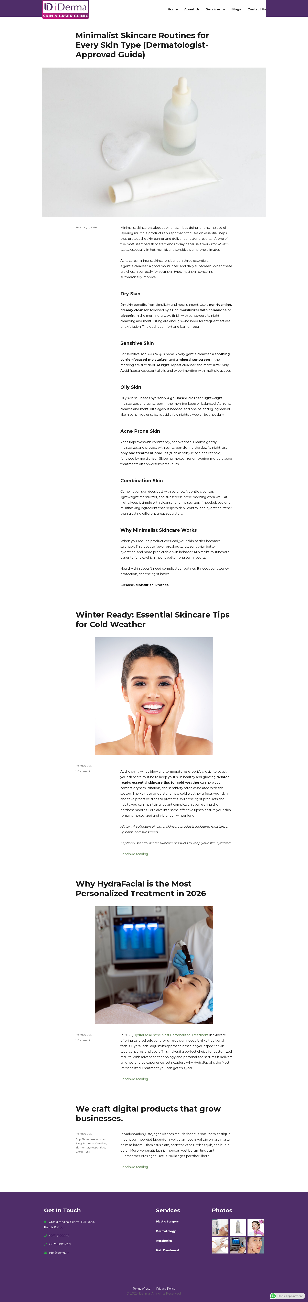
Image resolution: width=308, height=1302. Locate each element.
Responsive (97, 1147)
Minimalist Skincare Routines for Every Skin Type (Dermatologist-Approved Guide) (142, 44)
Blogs (236, 9)
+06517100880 (56, 1236)
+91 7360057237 (57, 1244)
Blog (79, 1143)
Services (213, 9)
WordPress (83, 1151)
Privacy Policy (165, 1288)
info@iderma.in (56, 1252)
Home (173, 9)
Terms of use (142, 1288)
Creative (100, 1143)
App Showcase (85, 1139)
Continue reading (134, 854)
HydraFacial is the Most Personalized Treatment (171, 1035)
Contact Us (257, 9)
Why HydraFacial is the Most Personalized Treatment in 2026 (141, 888)
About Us (192, 9)
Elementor (82, 1147)
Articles (100, 1139)
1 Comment (83, 771)
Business (88, 1143)
